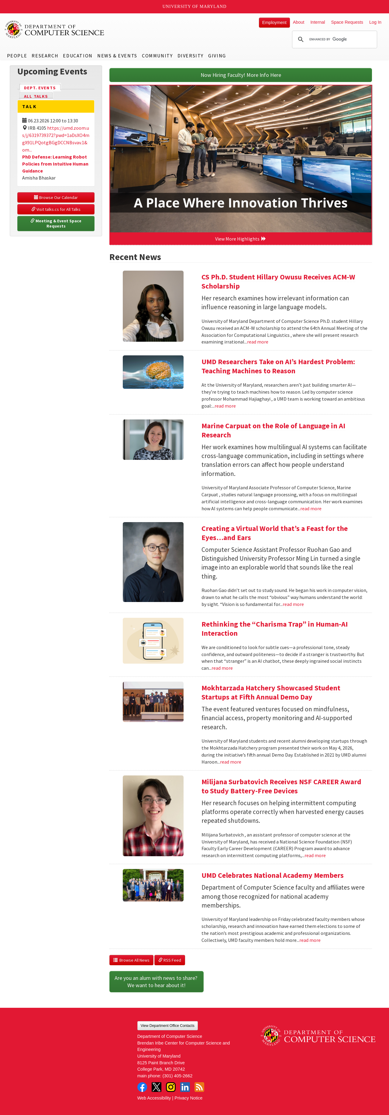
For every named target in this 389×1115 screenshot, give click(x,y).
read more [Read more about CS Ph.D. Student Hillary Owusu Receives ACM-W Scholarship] (257, 342)
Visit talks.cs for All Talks (56, 209)
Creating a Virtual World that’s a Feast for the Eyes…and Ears (274, 533)
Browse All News (131, 960)
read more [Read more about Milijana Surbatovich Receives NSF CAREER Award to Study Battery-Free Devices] (315, 855)
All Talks (36, 96)
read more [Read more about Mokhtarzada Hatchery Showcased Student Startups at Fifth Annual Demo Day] (230, 762)
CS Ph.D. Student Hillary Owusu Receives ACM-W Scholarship (278, 281)
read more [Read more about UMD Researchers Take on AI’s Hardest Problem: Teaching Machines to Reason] (225, 406)
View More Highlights (240, 239)
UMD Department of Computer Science (55, 29)
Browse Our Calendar (56, 197)
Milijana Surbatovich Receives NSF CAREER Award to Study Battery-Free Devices (281, 786)
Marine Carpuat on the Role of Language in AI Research (273, 430)
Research (45, 56)
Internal (317, 22)
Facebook (142, 1087)
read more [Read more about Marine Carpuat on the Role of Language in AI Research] (311, 508)
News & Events (117, 56)
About (299, 22)
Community (157, 56)
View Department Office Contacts (167, 1026)
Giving (217, 56)
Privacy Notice (188, 1098)
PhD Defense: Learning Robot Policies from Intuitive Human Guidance (55, 164)
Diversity (190, 56)
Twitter (156, 1087)
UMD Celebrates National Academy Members (272, 875)
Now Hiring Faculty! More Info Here (241, 74)
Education (77, 56)
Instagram (171, 1087)
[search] (333, 39)
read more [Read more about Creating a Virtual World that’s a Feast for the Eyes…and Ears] (293, 604)
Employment (274, 22)
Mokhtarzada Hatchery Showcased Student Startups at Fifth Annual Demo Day (270, 692)
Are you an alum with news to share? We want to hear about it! (156, 981)
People (17, 56)
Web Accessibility (154, 1098)
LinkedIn (185, 1087)
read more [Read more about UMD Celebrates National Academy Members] (310, 940)
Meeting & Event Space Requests (56, 223)
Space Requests (347, 22)
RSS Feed (169, 960)
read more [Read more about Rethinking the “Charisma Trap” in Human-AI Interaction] (222, 668)
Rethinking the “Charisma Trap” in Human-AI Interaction (274, 628)
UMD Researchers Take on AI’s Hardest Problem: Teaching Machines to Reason (278, 366)
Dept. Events (42, 87)
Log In (375, 22)
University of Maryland (195, 6)
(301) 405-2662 (177, 1075)
